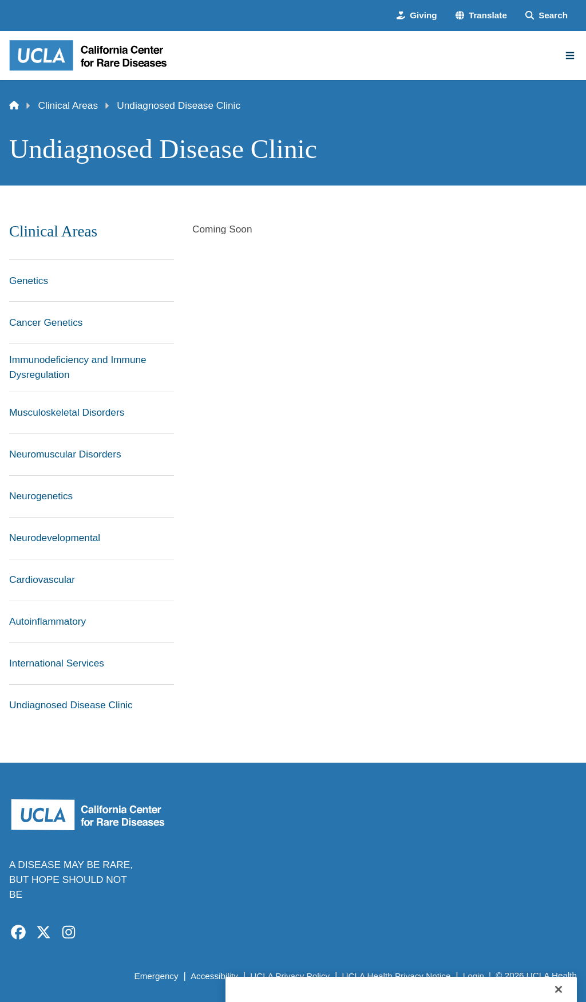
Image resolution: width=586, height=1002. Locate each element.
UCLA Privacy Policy (290, 976)
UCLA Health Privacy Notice (396, 976)
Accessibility (214, 976)
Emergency (156, 976)
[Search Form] (546, 15)
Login (473, 976)
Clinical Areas (68, 105)
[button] (481, 15)
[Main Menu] (570, 55)
